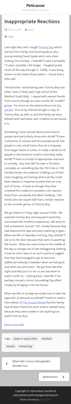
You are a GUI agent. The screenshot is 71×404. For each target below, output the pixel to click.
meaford (46, 338)
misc (11, 36)
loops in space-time (25, 338)
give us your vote (14, 324)
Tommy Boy (46, 47)
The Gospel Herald (34, 302)
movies (10, 346)
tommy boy (25, 346)
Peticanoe (35, 5)
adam (31, 29)
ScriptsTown (45, 399)
